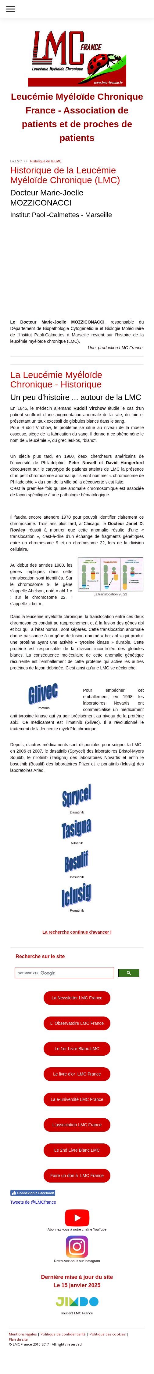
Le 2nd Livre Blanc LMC (77, 1150)
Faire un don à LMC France (77, 1175)
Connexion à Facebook (33, 1193)
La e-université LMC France (77, 1099)
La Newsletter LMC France (77, 997)
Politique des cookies (107, 1334)
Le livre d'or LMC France (77, 1074)
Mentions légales (23, 1334)
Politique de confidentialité (63, 1334)
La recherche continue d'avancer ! (77, 932)
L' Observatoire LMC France (77, 1023)
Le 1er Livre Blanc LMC (77, 1048)
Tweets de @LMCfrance (33, 1202)
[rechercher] (64, 973)
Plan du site (18, 1339)
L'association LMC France (77, 1124)
